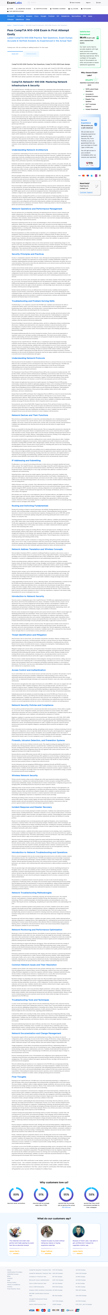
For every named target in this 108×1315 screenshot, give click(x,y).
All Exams (73, 8)
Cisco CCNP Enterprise (36, 1286)
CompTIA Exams (18, 25)
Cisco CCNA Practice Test (37, 1283)
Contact (10, 1278)
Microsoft (11, 16)
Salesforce (20, 19)
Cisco (36, 16)
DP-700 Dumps (57, 1276)
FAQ (8, 1280)
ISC (58, 16)
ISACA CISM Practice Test (37, 1304)
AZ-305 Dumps (81, 1280)
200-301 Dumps (57, 1273)
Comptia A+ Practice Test (37, 1276)
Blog (8, 1276)
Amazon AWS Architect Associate (40, 1290)
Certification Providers (14, 1272)
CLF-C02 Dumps (57, 1301)
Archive (9, 1286)
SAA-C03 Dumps (81, 1273)
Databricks (65, 16)
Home (10, 8)
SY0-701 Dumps (57, 1270)
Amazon (29, 16)
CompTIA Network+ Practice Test (40, 1273)
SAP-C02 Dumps (57, 1280)
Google (43, 16)
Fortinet (51, 16)
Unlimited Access (23, 8)
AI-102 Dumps (80, 1283)
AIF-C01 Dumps (57, 1283)
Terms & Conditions (13, 1284)
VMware (10, 19)
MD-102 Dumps (57, 1295)
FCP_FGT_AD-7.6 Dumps (84, 1304)
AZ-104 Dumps (80, 1270)
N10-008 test (66, 1207)
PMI (84, 16)
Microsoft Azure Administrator (39, 1280)
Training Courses (58, 8)
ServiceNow (76, 16)
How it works (75, 2)
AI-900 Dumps (80, 1276)
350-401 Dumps (81, 1290)
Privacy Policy (11, 1282)
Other (28, 19)
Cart (98, 2)
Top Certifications (15, 11)
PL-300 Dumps (80, 1286)
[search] (29, 3)
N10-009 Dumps (57, 1286)
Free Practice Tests (13, 1288)
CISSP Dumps (56, 1304)
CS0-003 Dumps (81, 1295)
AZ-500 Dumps (81, 1301)
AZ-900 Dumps (57, 1290)
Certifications (40, 8)
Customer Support (86, 192)
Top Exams (86, 8)
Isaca (90, 16)
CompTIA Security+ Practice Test (40, 1270)
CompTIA (20, 16)
